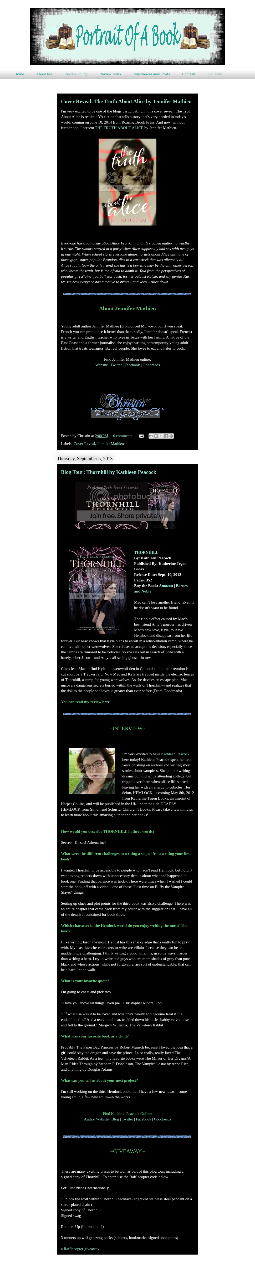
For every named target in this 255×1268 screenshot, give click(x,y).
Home (19, 74)
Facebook (132, 365)
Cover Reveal (84, 444)
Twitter (116, 365)
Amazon (166, 586)
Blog (115, 1119)
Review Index (110, 74)
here (106, 702)
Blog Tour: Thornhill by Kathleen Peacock (108, 472)
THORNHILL (146, 552)
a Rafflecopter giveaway (80, 1249)
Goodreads (151, 365)
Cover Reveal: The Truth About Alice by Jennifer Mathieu (126, 101)
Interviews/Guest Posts (152, 74)
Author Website (96, 1119)
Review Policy (75, 74)
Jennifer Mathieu (110, 444)
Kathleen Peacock (175, 754)
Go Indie (215, 74)
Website (101, 365)
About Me (44, 74)
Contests (189, 74)
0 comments (122, 436)
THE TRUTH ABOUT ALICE (119, 128)
